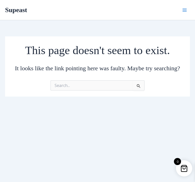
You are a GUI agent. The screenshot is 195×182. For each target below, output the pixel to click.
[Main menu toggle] (184, 10)
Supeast (16, 10)
